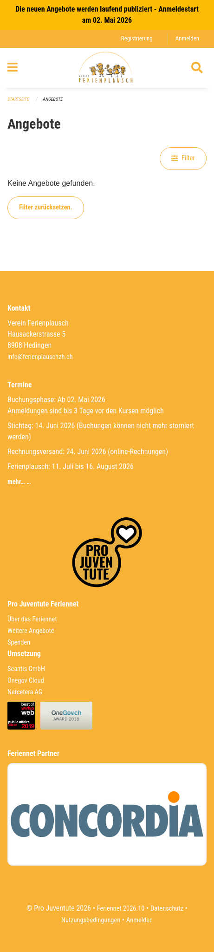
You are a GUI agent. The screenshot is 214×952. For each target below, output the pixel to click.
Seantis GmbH (26, 669)
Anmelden (187, 38)
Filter (183, 158)
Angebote (53, 99)
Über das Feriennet (32, 619)
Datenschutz (166, 909)
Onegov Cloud (25, 681)
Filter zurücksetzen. (45, 207)
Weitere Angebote (30, 631)
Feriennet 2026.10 (121, 909)
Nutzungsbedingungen (90, 920)
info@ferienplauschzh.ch (40, 357)
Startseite (18, 99)
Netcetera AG (24, 692)
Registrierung (137, 38)
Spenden (18, 642)
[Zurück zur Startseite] (107, 68)
